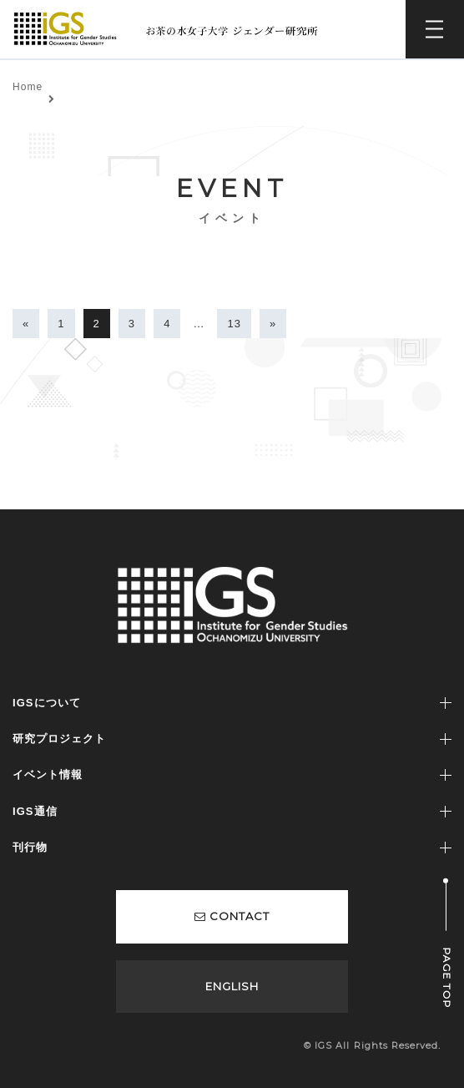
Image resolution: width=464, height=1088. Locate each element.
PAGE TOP (447, 978)
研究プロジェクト (59, 738)
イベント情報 (48, 774)
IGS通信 (35, 811)
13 (234, 323)
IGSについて (47, 702)
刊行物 (30, 847)
